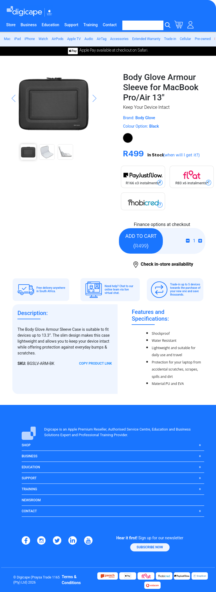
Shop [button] (26, 445)
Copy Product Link (95, 363)
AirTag (102, 39)
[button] (13, 114)
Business (29, 25)
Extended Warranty (146, 39)
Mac (7, 39)
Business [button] (29, 456)
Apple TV (74, 39)
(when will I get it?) (181, 155)
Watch (43, 39)
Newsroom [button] (31, 500)
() (140, 241)
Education (50, 25)
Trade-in (170, 39)
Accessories (119, 39)
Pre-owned (203, 39)
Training (91, 25)
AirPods (58, 39)
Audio (88, 39)
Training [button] (29, 489)
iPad (17, 39)
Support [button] (29, 478)
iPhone (29, 39)
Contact (110, 25)
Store (10, 25)
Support (71, 25)
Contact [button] (29, 511)
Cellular (185, 39)
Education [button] (31, 467)
